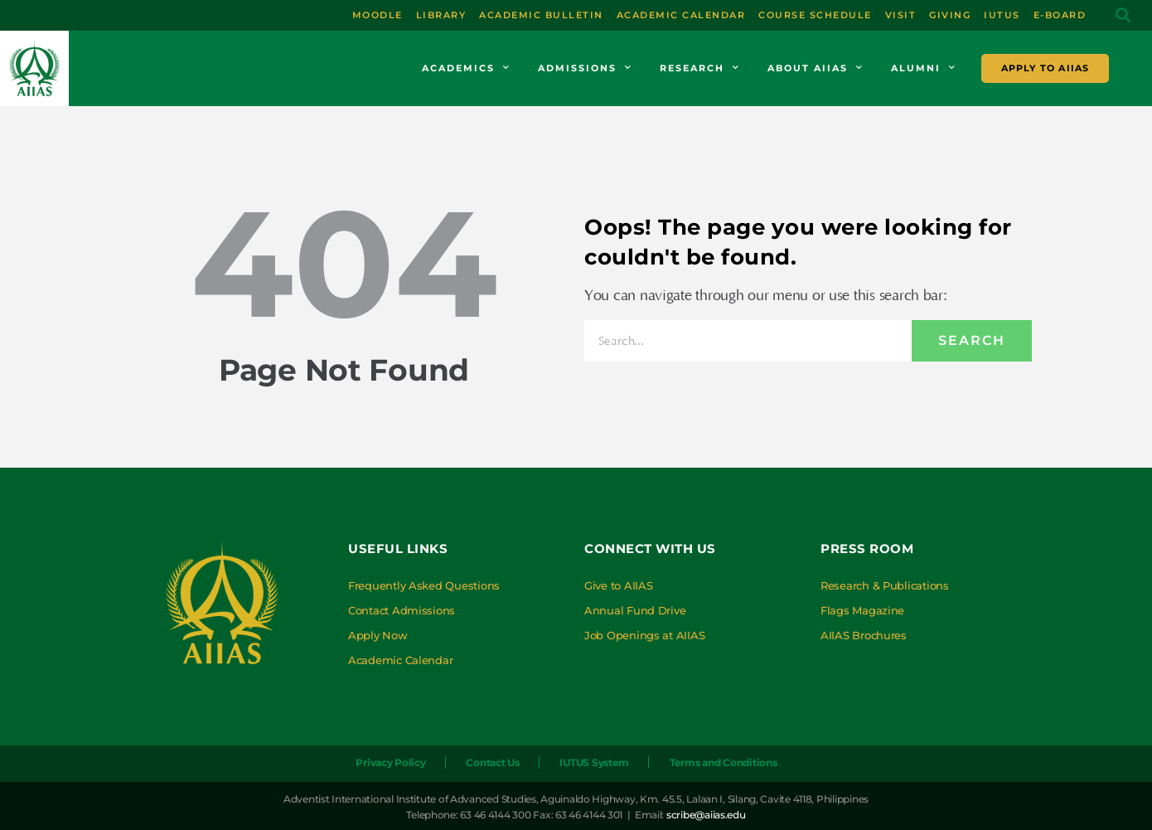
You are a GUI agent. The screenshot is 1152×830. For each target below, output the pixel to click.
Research (700, 68)
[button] (1123, 15)
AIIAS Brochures (863, 635)
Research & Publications (884, 585)
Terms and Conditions (723, 762)
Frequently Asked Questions (424, 585)
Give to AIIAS (618, 585)
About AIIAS (815, 68)
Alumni (923, 68)
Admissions (585, 68)
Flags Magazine (862, 610)
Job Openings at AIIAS (644, 635)
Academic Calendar (400, 660)
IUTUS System (594, 762)
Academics (466, 68)
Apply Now (378, 635)
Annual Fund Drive (634, 610)
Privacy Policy (390, 762)
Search (971, 340)
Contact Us (492, 762)
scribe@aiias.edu (706, 814)
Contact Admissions (401, 610)
